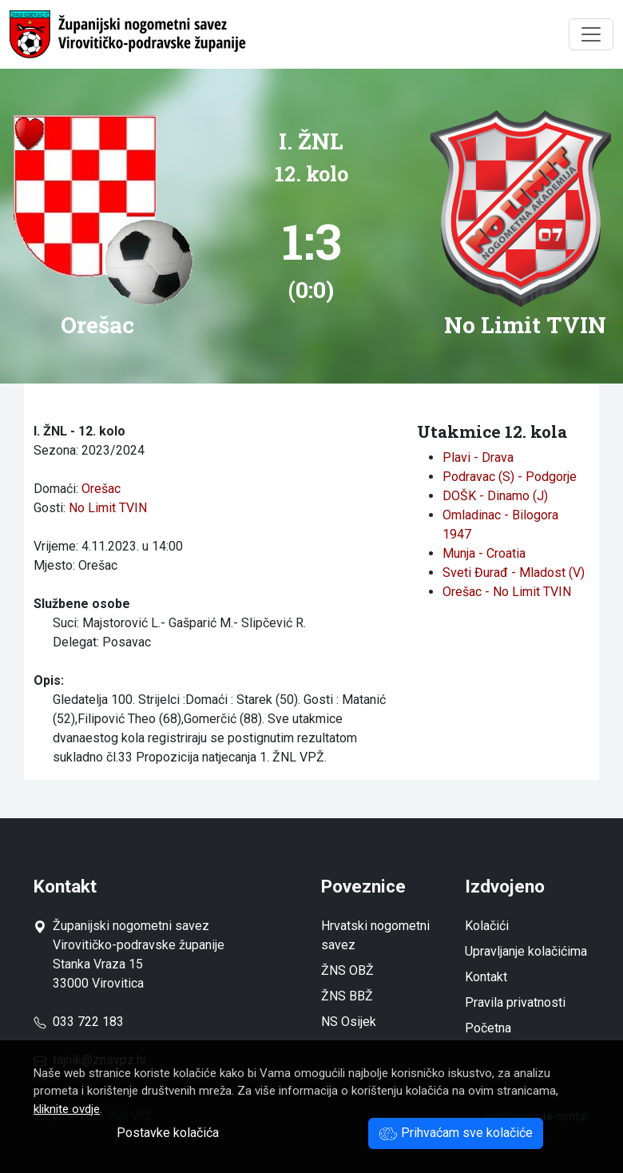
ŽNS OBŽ (347, 970)
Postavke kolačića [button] (168, 1132)
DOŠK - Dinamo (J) (495, 495)
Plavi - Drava (478, 457)
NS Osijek (348, 1021)
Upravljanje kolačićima (526, 951)
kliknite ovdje (67, 1109)
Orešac (101, 488)
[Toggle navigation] (591, 34)
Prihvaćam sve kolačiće (456, 1132)
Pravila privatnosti (515, 1002)
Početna (488, 1028)
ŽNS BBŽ (347, 996)
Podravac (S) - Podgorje (509, 476)
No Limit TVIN (108, 507)
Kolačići (487, 925)
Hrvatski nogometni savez (375, 935)
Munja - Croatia (484, 553)
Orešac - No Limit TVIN (506, 591)
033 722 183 (79, 1021)
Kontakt (486, 976)
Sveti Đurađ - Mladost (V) (513, 572)
